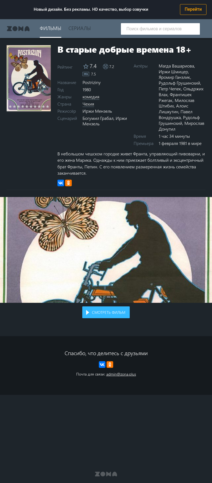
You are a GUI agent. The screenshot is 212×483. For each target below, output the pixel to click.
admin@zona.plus (121, 374)
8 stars (39, 106)
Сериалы (79, 28)
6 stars (31, 106)
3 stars (19, 106)
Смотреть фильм (108, 312)
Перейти (193, 9)
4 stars (23, 106)
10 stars (48, 106)
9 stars (43, 106)
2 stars (14, 106)
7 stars (35, 106)
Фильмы (50, 28)
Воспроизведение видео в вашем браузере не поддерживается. (106, 250)
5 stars (27, 106)
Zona (18, 28)
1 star (10, 106)
